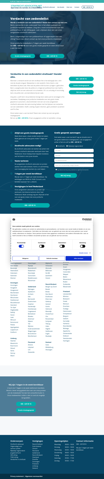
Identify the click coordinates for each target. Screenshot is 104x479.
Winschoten (14, 298)
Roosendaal (49, 319)
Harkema (66, 324)
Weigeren (25, 258)
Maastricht (14, 343)
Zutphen (31, 304)
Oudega (65, 309)
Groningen (14, 285)
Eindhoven (49, 297)
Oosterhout (49, 314)
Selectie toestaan (52, 258)
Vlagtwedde (14, 310)
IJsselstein (49, 276)
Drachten (66, 306)
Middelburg (49, 347)
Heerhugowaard (15, 263)
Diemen (13, 278)
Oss (47, 316)
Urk (29, 350)
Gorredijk (66, 321)
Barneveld (31, 299)
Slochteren (14, 295)
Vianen (48, 278)
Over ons (69, 7)
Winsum (13, 320)
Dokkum (66, 336)
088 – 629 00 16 (87, 7)
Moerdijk (49, 311)
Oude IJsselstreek (34, 329)
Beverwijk (13, 268)
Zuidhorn (13, 332)
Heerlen (13, 341)
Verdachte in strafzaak (17, 459)
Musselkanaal (15, 303)
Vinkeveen (49, 266)
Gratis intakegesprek (23, 56)
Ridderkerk (31, 271)
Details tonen (83, 253)
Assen (65, 267)
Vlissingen (49, 350)
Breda (48, 292)
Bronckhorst (32, 334)
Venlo (12, 351)
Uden (47, 326)
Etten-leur (49, 299)
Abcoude (49, 268)
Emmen (65, 265)
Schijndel (49, 321)
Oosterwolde (67, 333)
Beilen (65, 277)
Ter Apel (13, 308)
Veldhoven (49, 331)
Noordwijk (31, 273)
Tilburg (48, 324)
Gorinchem (32, 276)
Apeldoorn (31, 292)
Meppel (65, 274)
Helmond (49, 309)
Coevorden (66, 272)
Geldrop (48, 302)
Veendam (13, 305)
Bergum (65, 316)
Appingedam (14, 327)
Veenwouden (67, 338)
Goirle (48, 306)
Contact (76, 7)
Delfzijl (12, 312)
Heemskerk (14, 271)
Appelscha (66, 331)
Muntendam (14, 293)
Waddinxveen (32, 278)
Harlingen (66, 341)
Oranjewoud (67, 314)
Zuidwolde (66, 284)
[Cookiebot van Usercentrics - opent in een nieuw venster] (84, 219)
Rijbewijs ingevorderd (17, 451)
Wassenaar (31, 281)
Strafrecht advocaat (49, 7)
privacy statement (72, 169)
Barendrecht (32, 268)
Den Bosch (49, 294)
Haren (12, 315)
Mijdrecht (49, 263)
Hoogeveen (67, 270)
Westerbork (67, 279)
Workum (66, 304)
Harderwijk (31, 306)
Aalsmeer (13, 276)
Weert (12, 356)
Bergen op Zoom (51, 287)
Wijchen (30, 326)
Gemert (48, 304)
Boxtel (48, 289)
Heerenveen (67, 311)
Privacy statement (17, 476)
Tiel (29, 324)
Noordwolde (67, 326)
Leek (12, 317)
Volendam (13, 273)
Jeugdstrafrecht (15, 453)
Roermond (14, 346)
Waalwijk (48, 336)
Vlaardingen (32, 263)
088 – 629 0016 (23, 118)
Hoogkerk (13, 288)
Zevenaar (31, 319)
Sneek (65, 301)
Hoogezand (14, 290)
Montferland (32, 336)
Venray (12, 353)
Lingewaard (32, 311)
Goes (47, 345)
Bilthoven (49, 271)
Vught (48, 334)
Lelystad (31, 347)
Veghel (48, 329)
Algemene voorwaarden (34, 476)
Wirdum (66, 296)
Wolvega (66, 329)
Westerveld (67, 287)
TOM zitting (14, 457)
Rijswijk (30, 266)
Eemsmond (14, 322)
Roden (65, 282)
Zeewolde (31, 352)
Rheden (30, 316)
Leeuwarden (67, 294)
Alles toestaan (78, 258)
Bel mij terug (81, 92)
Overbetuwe (32, 309)
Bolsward (66, 299)
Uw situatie (60, 7)
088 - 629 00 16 (52, 56)
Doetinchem (32, 302)
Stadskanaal (14, 300)
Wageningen (32, 331)
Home (38, 7)
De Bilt (48, 273)
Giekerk (65, 319)
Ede (29, 297)
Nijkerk (30, 321)
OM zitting (13, 455)
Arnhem (30, 294)
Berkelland (31, 314)
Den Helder (14, 266)
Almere (30, 345)
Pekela (12, 325)
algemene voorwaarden (83, 169)
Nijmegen (31, 289)
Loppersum (14, 330)
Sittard (12, 348)
